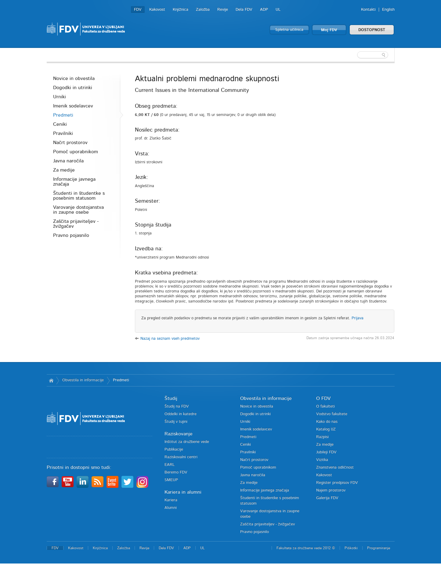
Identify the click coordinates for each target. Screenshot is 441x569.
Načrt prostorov (70, 142)
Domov (51, 380)
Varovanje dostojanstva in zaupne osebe (78, 210)
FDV (138, 10)
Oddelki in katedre (180, 414)
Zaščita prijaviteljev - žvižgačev (76, 224)
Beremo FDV (175, 472)
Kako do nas (327, 422)
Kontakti (368, 10)
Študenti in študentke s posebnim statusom (79, 196)
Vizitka (322, 460)
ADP (264, 10)
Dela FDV (244, 10)
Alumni (170, 508)
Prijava (357, 318)
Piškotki (351, 548)
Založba (203, 10)
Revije (222, 10)
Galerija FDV (327, 498)
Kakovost (157, 10)
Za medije (64, 170)
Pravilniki (63, 133)
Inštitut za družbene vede (186, 442)
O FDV (323, 398)
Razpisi (322, 437)
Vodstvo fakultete (331, 414)
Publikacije (173, 449)
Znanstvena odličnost (335, 467)
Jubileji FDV (326, 452)
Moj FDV (329, 30)
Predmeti (63, 115)
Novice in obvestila (74, 78)
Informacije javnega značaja (74, 182)
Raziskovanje (178, 433)
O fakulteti (325, 406)
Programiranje (378, 548)
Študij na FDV (176, 406)
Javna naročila (68, 160)
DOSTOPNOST (371, 30)
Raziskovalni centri (180, 457)
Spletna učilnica (289, 30)
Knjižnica (180, 10)
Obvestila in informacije (83, 380)
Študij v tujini (175, 422)
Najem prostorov (330, 490)
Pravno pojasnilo (71, 235)
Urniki (59, 96)
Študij (170, 398)
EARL (169, 465)
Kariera (170, 500)
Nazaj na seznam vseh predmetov (170, 339)
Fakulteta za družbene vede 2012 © (306, 548)
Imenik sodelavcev (73, 105)
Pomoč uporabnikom (75, 151)
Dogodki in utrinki (72, 87)
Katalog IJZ (326, 429)
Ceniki (60, 124)
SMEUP (171, 480)
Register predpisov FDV (337, 483)
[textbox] (355, 55)
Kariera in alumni (182, 492)
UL (278, 10)
